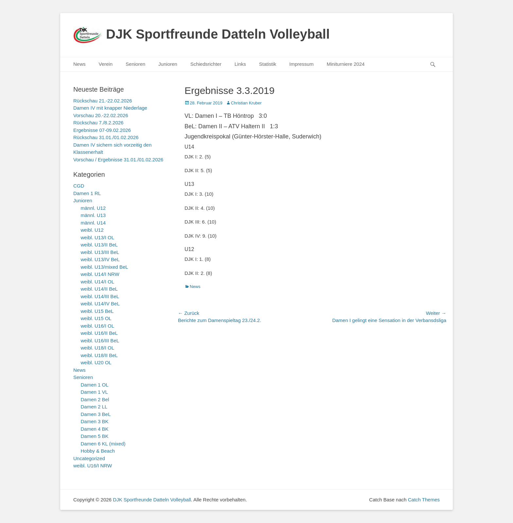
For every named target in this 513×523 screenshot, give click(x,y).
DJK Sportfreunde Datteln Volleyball (218, 34)
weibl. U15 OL (96, 318)
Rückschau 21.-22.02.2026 (102, 100)
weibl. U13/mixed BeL (104, 267)
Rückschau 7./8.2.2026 (98, 122)
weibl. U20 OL (96, 362)
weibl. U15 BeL (97, 311)
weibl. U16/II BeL (99, 333)
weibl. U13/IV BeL (100, 259)
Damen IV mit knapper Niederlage (110, 108)
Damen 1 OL (95, 385)
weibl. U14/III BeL (100, 296)
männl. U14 (93, 222)
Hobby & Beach (98, 451)
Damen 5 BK (95, 436)
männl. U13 (93, 215)
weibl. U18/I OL (98, 348)
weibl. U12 (92, 230)
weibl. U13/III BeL (100, 252)
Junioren (167, 64)
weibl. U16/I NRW (92, 465)
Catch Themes (424, 499)
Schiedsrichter (205, 64)
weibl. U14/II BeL (99, 289)
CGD (78, 186)
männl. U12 (93, 208)
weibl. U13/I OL (98, 237)
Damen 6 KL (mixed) (103, 443)
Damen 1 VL (94, 392)
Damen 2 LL (94, 406)
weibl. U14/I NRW (100, 274)
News (79, 64)
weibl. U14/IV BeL (100, 303)
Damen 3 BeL (96, 414)
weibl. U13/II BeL (99, 244)
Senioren (135, 64)
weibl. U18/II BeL (99, 355)
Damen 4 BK (95, 429)
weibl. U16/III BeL (100, 340)
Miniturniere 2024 (345, 64)
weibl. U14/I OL (98, 281)
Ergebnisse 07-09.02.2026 (102, 130)
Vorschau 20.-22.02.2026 (100, 115)
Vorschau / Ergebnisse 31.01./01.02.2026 (118, 159)
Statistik (267, 64)
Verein (106, 64)
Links (240, 64)
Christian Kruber (246, 102)
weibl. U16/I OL (98, 326)
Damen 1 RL (87, 193)
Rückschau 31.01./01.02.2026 (105, 137)
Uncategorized (89, 458)
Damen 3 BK (95, 421)
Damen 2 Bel (95, 399)
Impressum (301, 64)
